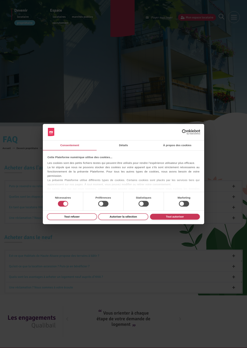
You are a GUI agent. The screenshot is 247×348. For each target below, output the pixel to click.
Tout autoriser (175, 216)
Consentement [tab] (69, 145)
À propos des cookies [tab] (177, 145)
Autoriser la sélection (123, 216)
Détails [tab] (123, 145)
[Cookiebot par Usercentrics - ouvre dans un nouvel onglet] (184, 132)
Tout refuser (72, 216)
